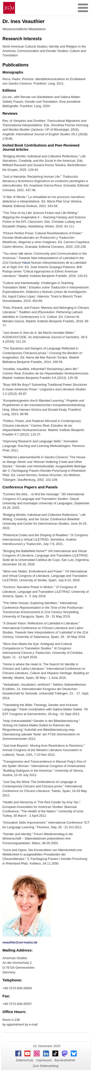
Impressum (44, 1060)
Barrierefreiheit (64, 1060)
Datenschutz (24, 1060)
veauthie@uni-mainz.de (20, 942)
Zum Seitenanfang (45, 1066)
